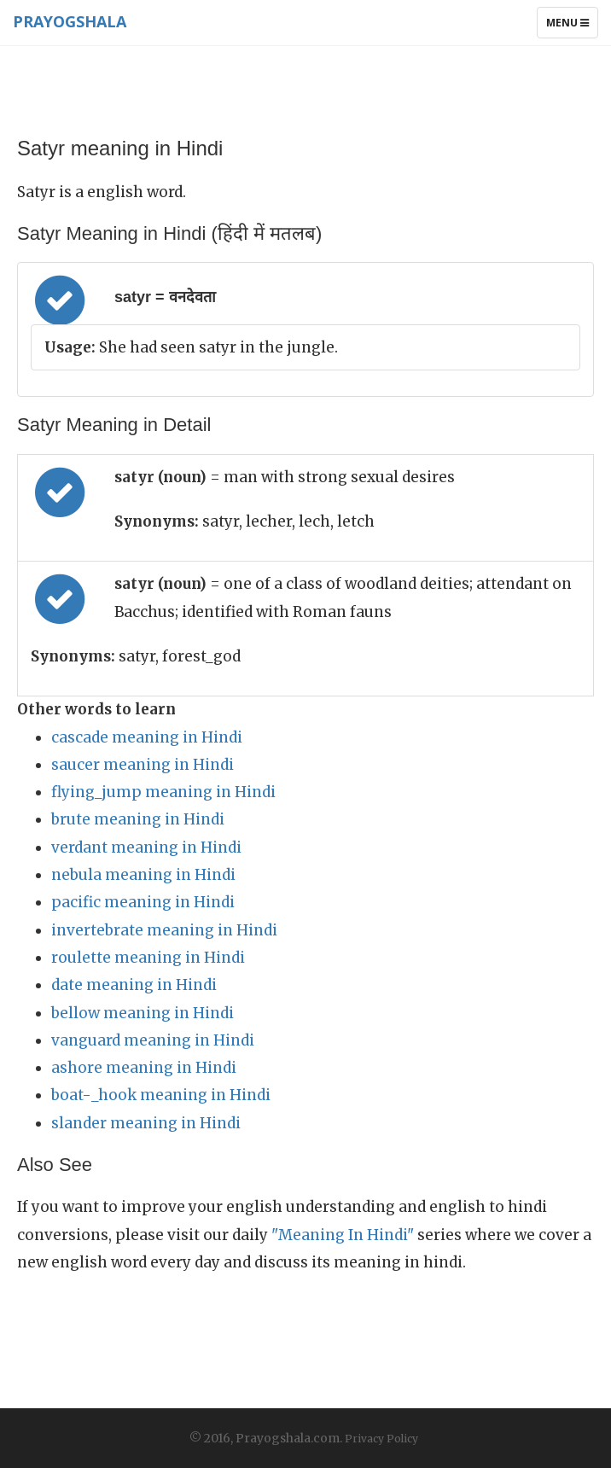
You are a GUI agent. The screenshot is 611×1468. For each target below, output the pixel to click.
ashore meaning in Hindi (143, 1067)
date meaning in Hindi (134, 985)
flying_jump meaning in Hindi (163, 792)
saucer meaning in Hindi (142, 764)
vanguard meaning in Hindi (152, 1040)
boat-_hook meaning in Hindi (161, 1095)
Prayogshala (69, 21)
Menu (571, 26)
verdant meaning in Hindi (146, 847)
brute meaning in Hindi (137, 819)
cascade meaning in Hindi (146, 737)
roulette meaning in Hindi (148, 957)
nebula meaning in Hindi (143, 874)
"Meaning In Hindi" (342, 1235)
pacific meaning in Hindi (143, 902)
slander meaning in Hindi (146, 1123)
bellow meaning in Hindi (142, 1013)
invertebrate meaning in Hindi (164, 930)
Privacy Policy (381, 1438)
